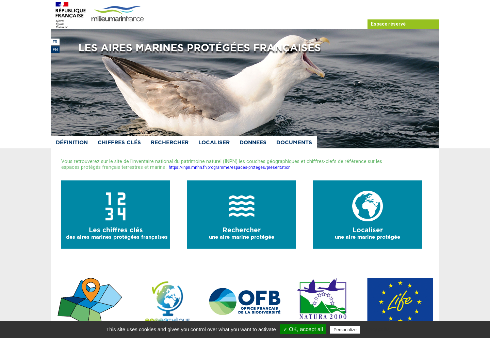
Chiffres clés (119, 142)
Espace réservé (388, 24)
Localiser (214, 142)
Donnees (253, 142)
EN (55, 49)
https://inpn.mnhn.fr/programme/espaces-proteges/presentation (230, 167)
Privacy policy (376, 329)
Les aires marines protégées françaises (199, 48)
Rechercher (170, 142)
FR (55, 42)
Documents (294, 142)
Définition (72, 142)
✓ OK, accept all (303, 329)
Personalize (345, 329)
